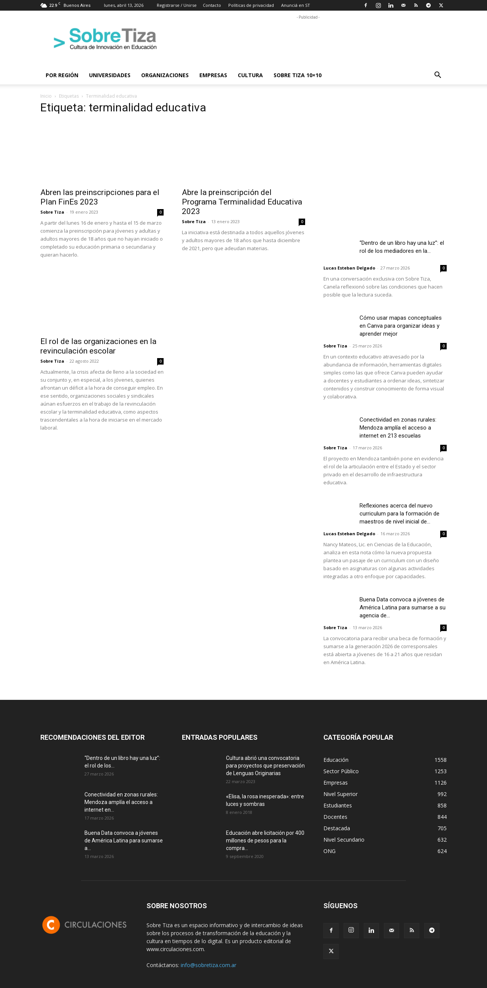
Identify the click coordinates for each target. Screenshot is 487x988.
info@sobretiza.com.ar (208, 965)
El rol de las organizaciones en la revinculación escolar (98, 346)
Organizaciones (165, 75)
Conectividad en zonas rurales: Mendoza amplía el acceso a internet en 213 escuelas (398, 427)
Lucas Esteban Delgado (349, 268)
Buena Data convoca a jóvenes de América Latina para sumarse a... (123, 840)
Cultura (250, 75)
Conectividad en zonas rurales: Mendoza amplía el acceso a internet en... (121, 802)
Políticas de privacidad (251, 5)
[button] (437, 75)
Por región (62, 75)
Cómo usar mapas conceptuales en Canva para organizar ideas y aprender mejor (401, 325)
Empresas (213, 75)
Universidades (110, 75)
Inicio (46, 96)
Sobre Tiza (52, 212)
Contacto (212, 5)
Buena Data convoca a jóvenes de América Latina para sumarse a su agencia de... (403, 607)
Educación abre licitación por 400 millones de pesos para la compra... (265, 840)
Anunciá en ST (295, 5)
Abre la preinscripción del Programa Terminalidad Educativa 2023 (242, 202)
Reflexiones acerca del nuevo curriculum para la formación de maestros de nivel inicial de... (399, 513)
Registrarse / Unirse (177, 5)
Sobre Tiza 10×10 (297, 75)
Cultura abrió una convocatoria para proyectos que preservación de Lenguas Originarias (265, 765)
